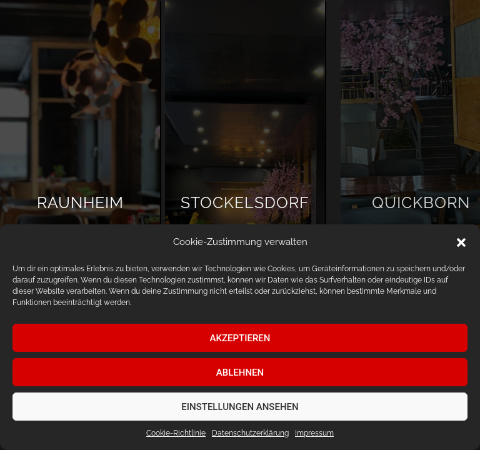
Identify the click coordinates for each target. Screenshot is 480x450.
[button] (461, 242)
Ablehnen (240, 372)
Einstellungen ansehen (239, 406)
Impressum (314, 433)
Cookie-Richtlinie (176, 433)
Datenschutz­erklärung (250, 433)
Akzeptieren (240, 338)
